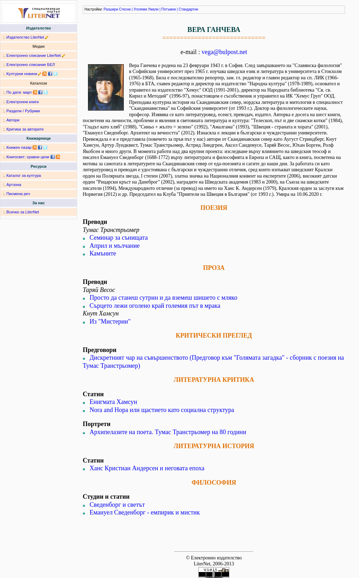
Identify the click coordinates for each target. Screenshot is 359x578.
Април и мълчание (115, 245)
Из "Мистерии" (110, 321)
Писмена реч (18, 194)
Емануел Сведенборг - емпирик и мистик (145, 512)
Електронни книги (22, 102)
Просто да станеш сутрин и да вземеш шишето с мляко (163, 297)
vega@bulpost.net (224, 51)
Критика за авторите (24, 129)
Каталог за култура (23, 175)
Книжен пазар (19, 147)
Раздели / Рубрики (23, 111)
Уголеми (140, 9)
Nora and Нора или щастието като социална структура (162, 409)
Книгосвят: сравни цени (27, 157)
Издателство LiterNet (25, 37)
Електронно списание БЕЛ (30, 64)
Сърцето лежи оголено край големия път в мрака (155, 305)
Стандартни (188, 9)
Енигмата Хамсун (113, 401)
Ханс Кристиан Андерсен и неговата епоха (147, 468)
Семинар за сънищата (119, 237)
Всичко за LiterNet (22, 212)
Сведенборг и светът (117, 504)
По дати (13, 92)
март (27, 92)
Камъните (103, 253)
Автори (12, 120)
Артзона (13, 184)
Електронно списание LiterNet (33, 55)
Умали (153, 9)
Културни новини (21, 74)
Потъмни (168, 9)
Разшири (111, 9)
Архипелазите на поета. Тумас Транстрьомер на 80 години (168, 432)
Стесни (125, 9)
